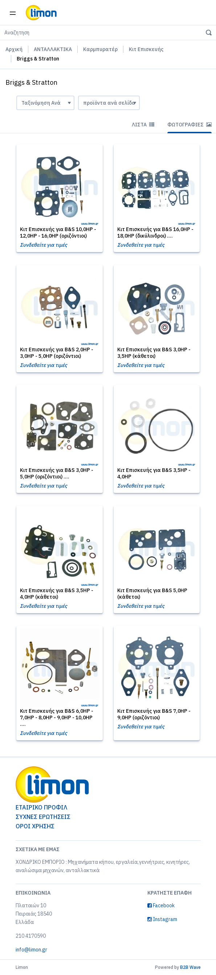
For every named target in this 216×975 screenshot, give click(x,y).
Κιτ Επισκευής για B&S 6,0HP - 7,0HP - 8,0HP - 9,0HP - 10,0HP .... (56, 717)
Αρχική (14, 49)
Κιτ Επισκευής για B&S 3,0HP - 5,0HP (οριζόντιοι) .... (56, 473)
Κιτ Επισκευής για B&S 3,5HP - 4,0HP (154, 473)
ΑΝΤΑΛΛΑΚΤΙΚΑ (53, 49)
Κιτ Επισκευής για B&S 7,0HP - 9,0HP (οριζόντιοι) (154, 714)
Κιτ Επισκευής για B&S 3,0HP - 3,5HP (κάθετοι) (154, 352)
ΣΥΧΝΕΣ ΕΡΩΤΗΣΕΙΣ (43, 816)
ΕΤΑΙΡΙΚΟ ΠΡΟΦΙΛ (41, 807)
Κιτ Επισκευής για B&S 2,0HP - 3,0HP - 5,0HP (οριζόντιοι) (56, 352)
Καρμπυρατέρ (100, 49)
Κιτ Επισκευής (146, 49)
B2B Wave (190, 967)
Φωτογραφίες (189, 124)
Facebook (161, 905)
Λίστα (143, 124)
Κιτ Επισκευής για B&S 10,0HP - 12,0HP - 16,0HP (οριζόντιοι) (58, 232)
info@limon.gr (31, 949)
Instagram (162, 919)
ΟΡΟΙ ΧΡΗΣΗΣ (35, 826)
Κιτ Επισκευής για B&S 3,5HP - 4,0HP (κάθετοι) (56, 593)
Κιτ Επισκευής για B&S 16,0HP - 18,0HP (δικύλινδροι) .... (155, 232)
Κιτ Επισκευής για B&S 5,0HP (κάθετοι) (152, 593)
